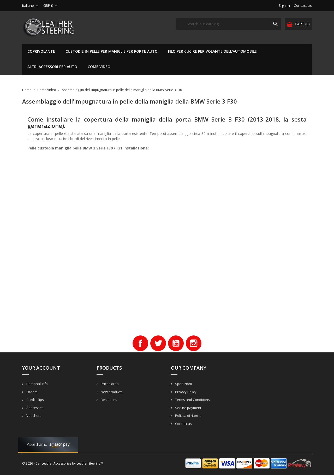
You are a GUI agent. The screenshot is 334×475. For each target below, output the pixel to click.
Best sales (108, 399)
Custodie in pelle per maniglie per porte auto (111, 51)
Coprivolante (41, 51)
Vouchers (33, 415)
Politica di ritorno (187, 415)
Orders (32, 391)
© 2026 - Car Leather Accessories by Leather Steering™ (62, 463)
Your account (41, 368)
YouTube (176, 343)
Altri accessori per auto (52, 66)
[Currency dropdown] (50, 5)
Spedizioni (183, 383)
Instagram (193, 343)
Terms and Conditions (192, 399)
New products (111, 391)
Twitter (158, 343)
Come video (99, 66)
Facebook (140, 343)
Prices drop (109, 383)
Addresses (35, 407)
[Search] (228, 24)
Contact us (303, 5)
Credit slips (35, 399)
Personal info (37, 383)
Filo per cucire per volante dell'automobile (212, 51)
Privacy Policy (185, 391)
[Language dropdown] (30, 5)
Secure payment (187, 407)
